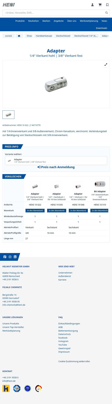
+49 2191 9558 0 (10, 377)
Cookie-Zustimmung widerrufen (74, 361)
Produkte (20, 20)
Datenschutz (64, 334)
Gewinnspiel (64, 348)
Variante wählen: (13, 154)
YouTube (62, 344)
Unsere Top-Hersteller (13, 327)
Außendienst (64, 276)
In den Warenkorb (35, 210)
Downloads (101, 28)
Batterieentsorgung (68, 330)
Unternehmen (65, 272)
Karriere (62, 279)
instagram (63, 341)
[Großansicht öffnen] (105, 65)
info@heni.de (8, 380)
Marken (46, 20)
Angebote (59, 20)
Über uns (71, 20)
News (104, 20)
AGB (60, 327)
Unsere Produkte (10, 323)
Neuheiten (33, 20)
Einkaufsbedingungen (69, 323)
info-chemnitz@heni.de (13, 304)
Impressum (64, 351)
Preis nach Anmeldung (56, 167)
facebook (62, 337)
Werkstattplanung (89, 20)
